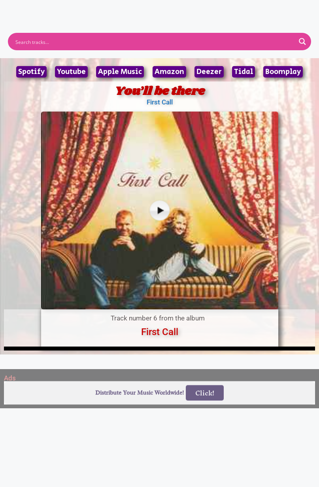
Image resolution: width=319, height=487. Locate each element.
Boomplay (283, 71)
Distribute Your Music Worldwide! (139, 402)
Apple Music (120, 71)
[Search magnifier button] (302, 41)
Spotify (31, 71)
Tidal (243, 71)
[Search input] (154, 41)
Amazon (169, 71)
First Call (160, 102)
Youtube (71, 71)
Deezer (209, 71)
